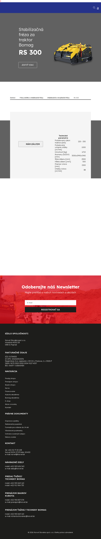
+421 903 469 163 (17, 483)
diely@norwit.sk (17, 468)
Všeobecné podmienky (13, 431)
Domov (12, 98)
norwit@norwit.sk (18, 454)
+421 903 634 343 (17, 466)
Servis (7, 388)
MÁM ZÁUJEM (31, 144)
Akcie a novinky (11, 404)
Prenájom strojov (11, 382)
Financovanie (10, 391)
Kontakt (8, 407)
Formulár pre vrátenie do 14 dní (17, 427)
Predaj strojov (10, 378)
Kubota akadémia (12, 395)
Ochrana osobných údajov (15, 434)
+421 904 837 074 (17, 500)
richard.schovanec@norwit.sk (23, 516)
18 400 (27, 452)
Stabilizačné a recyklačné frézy (58, 98)
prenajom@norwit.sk (19, 502)
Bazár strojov (10, 385)
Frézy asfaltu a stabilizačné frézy (31, 98)
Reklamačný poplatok (13, 424)
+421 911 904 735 (17, 485)
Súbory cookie (10, 437)
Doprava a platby (12, 421)
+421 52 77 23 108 (15, 450)
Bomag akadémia (12, 398)
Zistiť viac (28, 65)
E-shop (7, 401)
